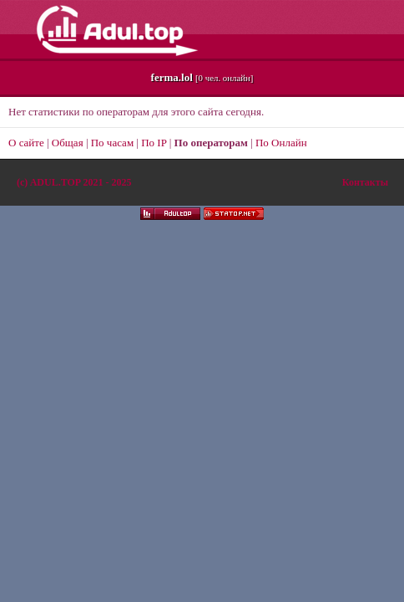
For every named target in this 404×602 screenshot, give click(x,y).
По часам (112, 142)
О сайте (26, 142)
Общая (67, 142)
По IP (153, 142)
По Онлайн (281, 142)
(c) (74, 182)
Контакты (365, 182)
